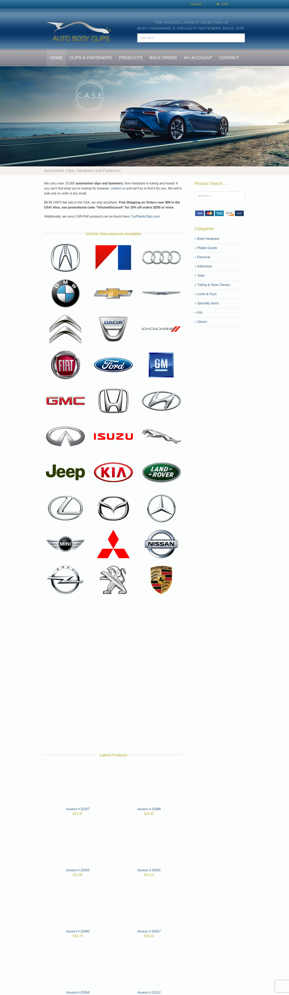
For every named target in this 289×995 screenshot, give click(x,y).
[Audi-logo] (161, 243)
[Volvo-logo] (66, 709)
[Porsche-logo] (161, 565)
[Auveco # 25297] (78, 765)
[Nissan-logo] (161, 529)
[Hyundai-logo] (161, 386)
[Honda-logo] (113, 386)
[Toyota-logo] (113, 673)
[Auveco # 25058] (78, 948)
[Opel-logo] (65, 565)
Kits (200, 312)
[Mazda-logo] (113, 494)
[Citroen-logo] (65, 314)
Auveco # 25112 (149, 992)
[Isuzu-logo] (113, 422)
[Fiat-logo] (65, 350)
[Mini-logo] (65, 529)
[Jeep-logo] (65, 458)
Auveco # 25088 (149, 809)
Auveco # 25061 (149, 870)
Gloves (202, 321)
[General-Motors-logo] (161, 350)
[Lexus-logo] (65, 494)
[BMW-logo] (65, 279)
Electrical (203, 257)
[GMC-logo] (65, 386)
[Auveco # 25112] (149, 948)
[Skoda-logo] (65, 637)
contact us (118, 188)
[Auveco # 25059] (78, 826)
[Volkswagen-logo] (161, 673)
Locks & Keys (207, 294)
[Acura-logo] (65, 243)
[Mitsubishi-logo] (113, 529)
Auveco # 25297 (78, 809)
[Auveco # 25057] (149, 887)
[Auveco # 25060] (78, 887)
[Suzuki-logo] (161, 637)
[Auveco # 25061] (149, 826)
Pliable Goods (207, 248)
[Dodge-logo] (161, 314)
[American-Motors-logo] (113, 243)
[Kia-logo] (113, 458)
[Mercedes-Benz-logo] (161, 494)
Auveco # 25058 (78, 992)
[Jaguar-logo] (161, 422)
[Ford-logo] (113, 350)
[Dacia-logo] (113, 314)
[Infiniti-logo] (65, 422)
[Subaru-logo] (113, 637)
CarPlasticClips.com (145, 216)
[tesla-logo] (65, 673)
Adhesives (204, 266)
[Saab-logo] (113, 601)
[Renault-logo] (65, 601)
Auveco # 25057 (149, 931)
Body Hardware (208, 238)
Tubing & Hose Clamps (213, 284)
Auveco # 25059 (78, 870)
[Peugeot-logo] (113, 565)
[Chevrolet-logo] (113, 279)
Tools (201, 275)
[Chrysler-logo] (161, 279)
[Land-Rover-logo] (161, 458)
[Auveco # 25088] (149, 765)
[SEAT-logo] (161, 601)
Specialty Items (208, 303)
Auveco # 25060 (78, 931)
